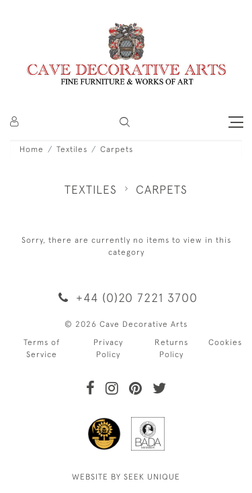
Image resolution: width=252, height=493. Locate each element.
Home (31, 149)
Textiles (71, 149)
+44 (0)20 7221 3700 (125, 298)
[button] (125, 122)
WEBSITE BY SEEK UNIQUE (126, 477)
